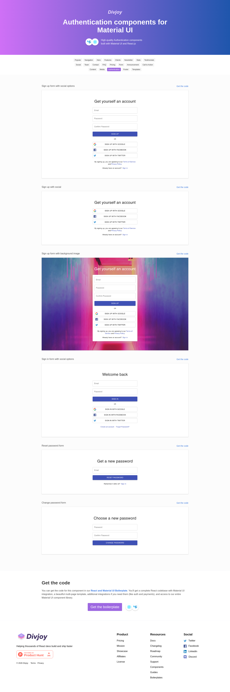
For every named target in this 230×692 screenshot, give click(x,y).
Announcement (133, 65)
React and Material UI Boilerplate (109, 590)
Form (121, 65)
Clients (118, 60)
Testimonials (149, 60)
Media (102, 69)
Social (78, 65)
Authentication (114, 69)
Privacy (41, 663)
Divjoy (115, 12)
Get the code (182, 86)
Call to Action (148, 65)
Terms (33, 663)
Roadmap (155, 651)
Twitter (189, 640)
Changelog (155, 646)
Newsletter (128, 60)
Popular (78, 60)
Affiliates (121, 656)
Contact (96, 65)
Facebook (191, 646)
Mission (121, 646)
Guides (154, 672)
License (121, 661)
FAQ (104, 65)
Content (93, 69)
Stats (139, 60)
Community (156, 656)
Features (107, 60)
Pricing (112, 65)
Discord (190, 657)
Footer (125, 69)
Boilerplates (156, 677)
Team (86, 65)
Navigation (89, 60)
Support (154, 661)
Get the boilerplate (105, 607)
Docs (152, 640)
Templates (136, 69)
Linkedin (190, 651)
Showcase (122, 651)
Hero (99, 60)
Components (157, 667)
